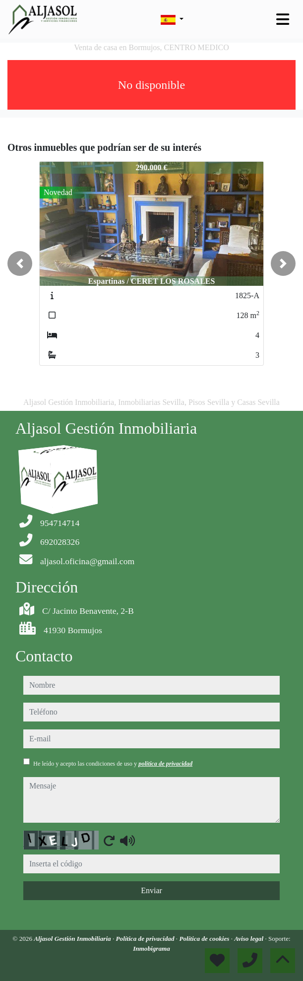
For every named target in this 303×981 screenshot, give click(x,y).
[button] (19, 263)
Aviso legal (249, 938)
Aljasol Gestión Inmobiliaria (73, 938)
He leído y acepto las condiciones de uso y (112, 763)
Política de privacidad (146, 938)
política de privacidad (165, 763)
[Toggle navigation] (282, 19)
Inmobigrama (151, 948)
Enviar (151, 890)
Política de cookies (205, 938)
